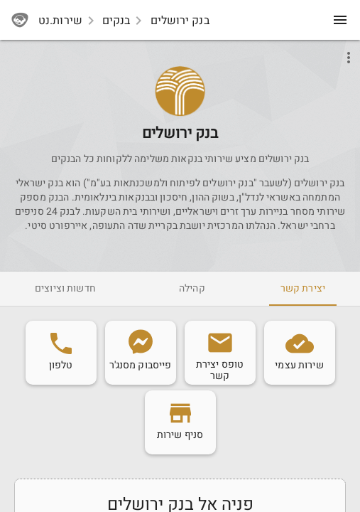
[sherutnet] (20, 20)
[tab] (303, 289)
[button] (180, 91)
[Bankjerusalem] (180, 112)
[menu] (340, 20)
